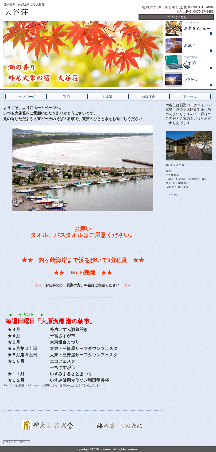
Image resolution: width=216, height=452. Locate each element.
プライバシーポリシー (16, 442)
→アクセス (172, 194)
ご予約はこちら (176, 17)
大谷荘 (58, 12)
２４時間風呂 (189, 45)
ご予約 (189, 62)
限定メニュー (189, 28)
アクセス (189, 79)
